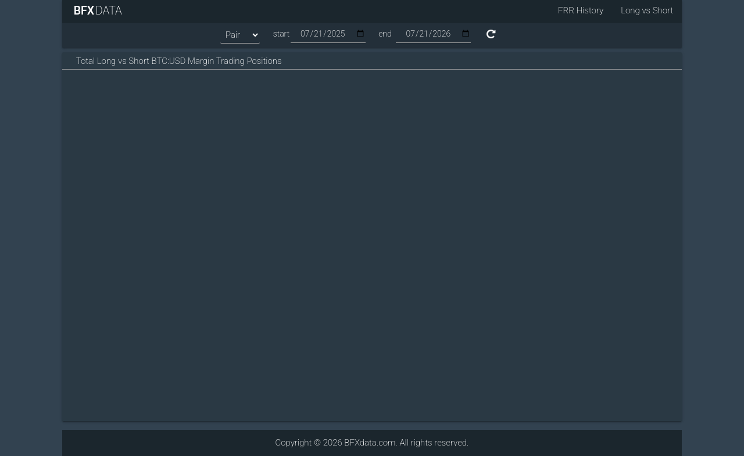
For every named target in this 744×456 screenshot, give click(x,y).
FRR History (580, 10)
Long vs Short (647, 10)
